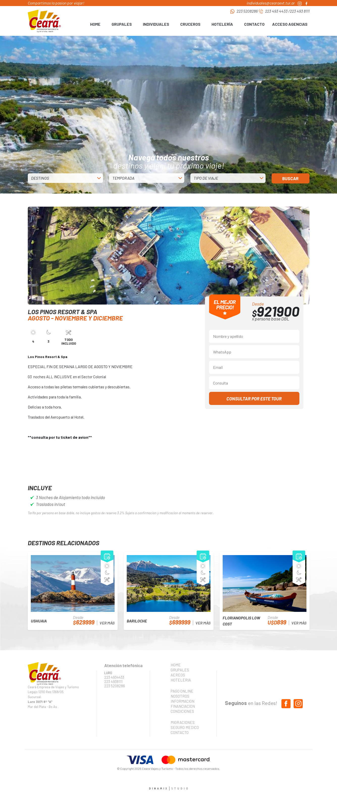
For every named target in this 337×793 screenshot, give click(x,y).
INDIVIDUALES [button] (156, 24)
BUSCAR (290, 178)
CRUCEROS (190, 24)
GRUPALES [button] (122, 24)
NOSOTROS (180, 696)
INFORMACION (182, 701)
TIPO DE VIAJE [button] (206, 178)
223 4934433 (114, 677)
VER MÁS (107, 622)
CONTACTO (254, 24)
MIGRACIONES (183, 722)
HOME (95, 24)
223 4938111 (113, 681)
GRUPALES (180, 670)
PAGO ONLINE (182, 691)
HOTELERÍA (222, 24)
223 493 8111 (299, 11)
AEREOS (178, 675)
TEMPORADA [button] (123, 178)
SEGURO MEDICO (183, 727)
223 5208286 (247, 11)
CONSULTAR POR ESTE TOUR (254, 398)
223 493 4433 (276, 11)
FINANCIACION (183, 706)
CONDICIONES (182, 711)
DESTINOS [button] (40, 178)
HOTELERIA (181, 680)
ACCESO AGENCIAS (289, 24)
